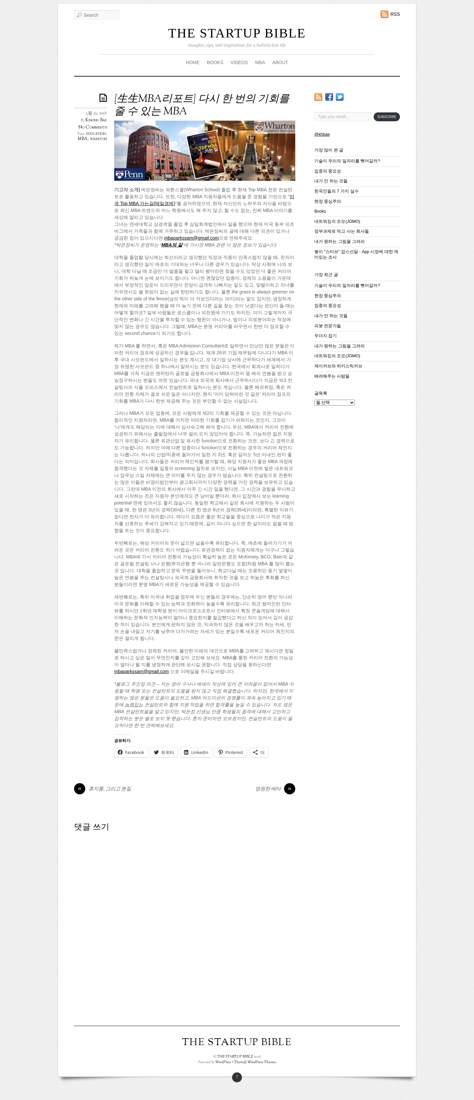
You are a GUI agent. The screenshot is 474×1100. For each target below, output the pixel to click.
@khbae (322, 134)
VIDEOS (239, 62)
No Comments (92, 127)
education (96, 134)
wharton (98, 139)
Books (320, 211)
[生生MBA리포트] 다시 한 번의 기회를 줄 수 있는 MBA (201, 105)
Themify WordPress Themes (255, 1062)
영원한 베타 (275, 789)
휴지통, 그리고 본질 (102, 789)
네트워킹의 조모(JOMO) (337, 221)
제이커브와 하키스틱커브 (338, 366)
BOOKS (215, 62)
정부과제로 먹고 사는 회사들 (341, 231)
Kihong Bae (96, 120)
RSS (395, 14)
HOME (193, 62)
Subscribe (386, 117)
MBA (260, 62)
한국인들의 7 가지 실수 (336, 191)
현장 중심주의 (327, 201)
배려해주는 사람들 (332, 376)
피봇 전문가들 (327, 326)
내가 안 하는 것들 (331, 181)
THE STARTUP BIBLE (237, 33)
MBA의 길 (171, 244)
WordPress (223, 1062)
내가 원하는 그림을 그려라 (339, 241)
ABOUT (280, 62)
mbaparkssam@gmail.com (191, 238)
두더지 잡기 (325, 336)
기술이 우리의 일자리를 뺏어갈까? (347, 161)
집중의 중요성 (327, 171)
